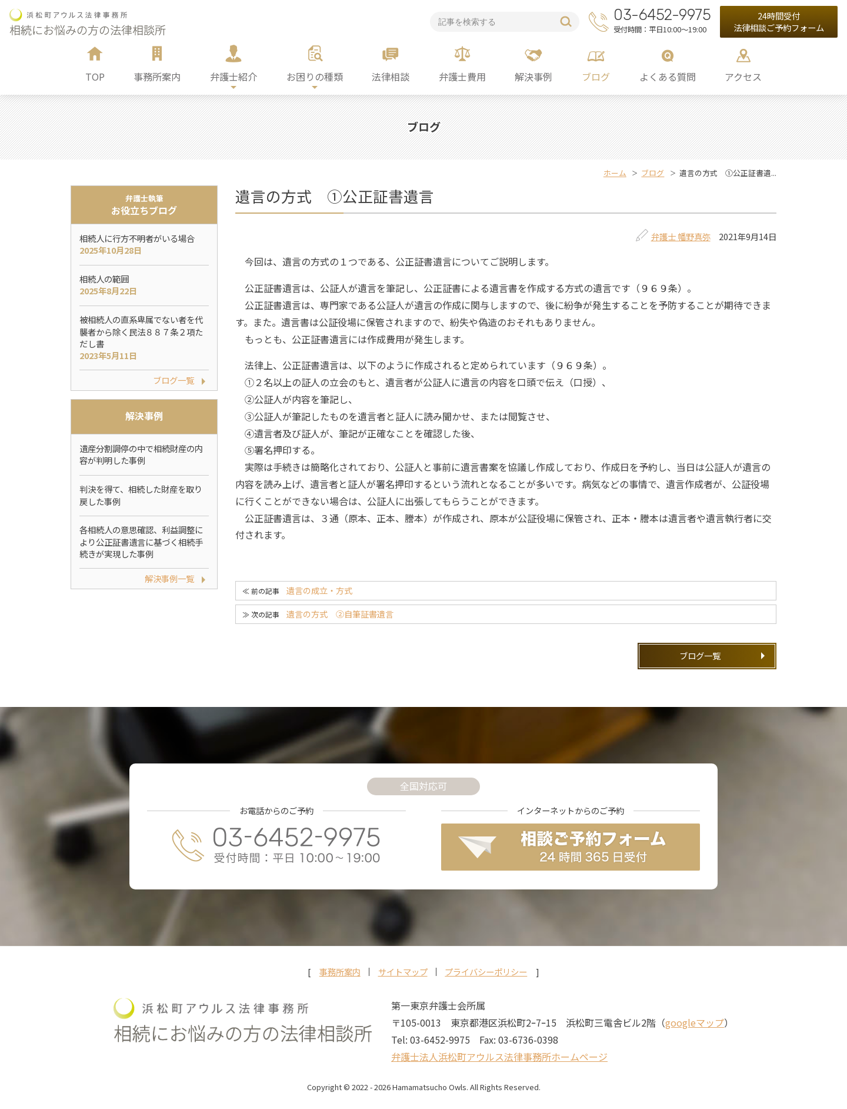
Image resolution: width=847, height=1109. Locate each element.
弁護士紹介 (233, 76)
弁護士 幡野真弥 (681, 236)
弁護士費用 (462, 76)
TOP (95, 76)
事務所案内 (157, 76)
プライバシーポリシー (486, 972)
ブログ (596, 76)
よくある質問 (667, 76)
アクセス (743, 76)
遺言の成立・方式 (319, 590)
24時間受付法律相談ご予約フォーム (778, 21)
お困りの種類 (314, 76)
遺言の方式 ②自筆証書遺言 (340, 614)
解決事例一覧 (169, 578)
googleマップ (694, 1022)
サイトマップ (403, 972)
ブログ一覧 (700, 655)
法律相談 (390, 76)
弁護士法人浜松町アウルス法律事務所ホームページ (499, 1057)
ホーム (614, 172)
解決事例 (533, 76)
